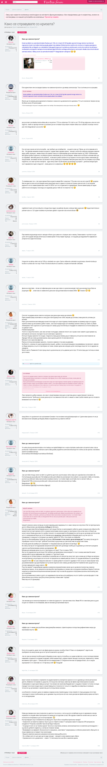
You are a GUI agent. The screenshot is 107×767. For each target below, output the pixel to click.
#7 (99, 250)
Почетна (90, 762)
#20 (99, 746)
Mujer (11, 605)
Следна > (23, 32)
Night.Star (11, 658)
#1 (99, 78)
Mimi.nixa (11, 381)
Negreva (10, 632)
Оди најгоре (97, 762)
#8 (99, 277)
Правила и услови (83, 764)
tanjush (11, 479)
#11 (99, 407)
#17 (99, 639)
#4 (99, 171)
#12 (99, 432)
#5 (99, 197)
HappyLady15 (11, 425)
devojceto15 (11, 452)
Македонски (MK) (8, 762)
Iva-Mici (11, 189)
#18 (99, 670)
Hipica (10, 96)
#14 (99, 493)
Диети (15, 27)
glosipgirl (27, 363)
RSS (103, 762)
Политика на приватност (96, 764)
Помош (85, 762)
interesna (11, 688)
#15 (99, 587)
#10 (99, 360)
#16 (99, 612)
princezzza (10, 216)
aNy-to (10, 243)
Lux (11, 323)
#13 (99, 461)
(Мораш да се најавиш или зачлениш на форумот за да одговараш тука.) (81, 753)
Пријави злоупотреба (70, 764)
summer (11, 157)
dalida (11, 270)
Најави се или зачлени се (96, 1)
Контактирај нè (77, 762)
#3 (99, 138)
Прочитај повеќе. (52, 17)
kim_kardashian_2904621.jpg (43, 58)
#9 (99, 304)
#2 (99, 113)
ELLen (27, 27)
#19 (99, 704)
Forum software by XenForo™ (18, 764)
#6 (99, 224)
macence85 (10, 721)
